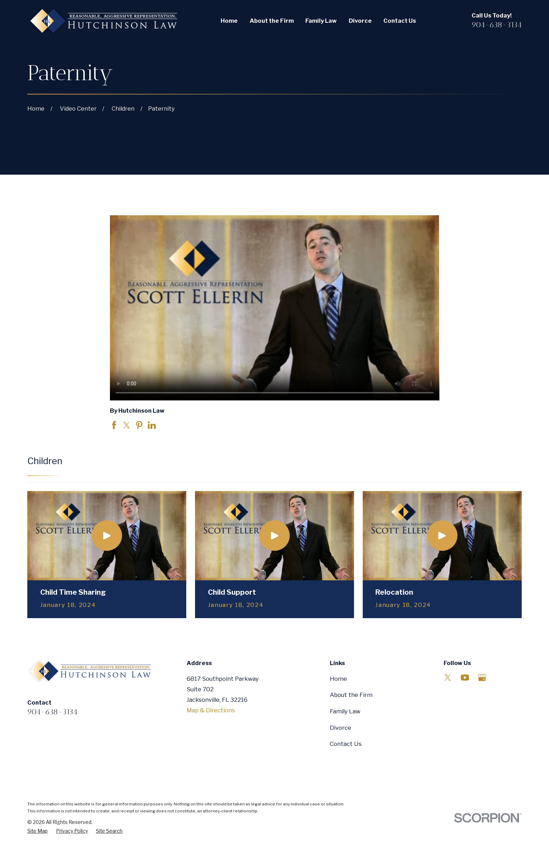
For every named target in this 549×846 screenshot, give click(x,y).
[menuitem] (37, 831)
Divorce (340, 727)
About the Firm (351, 694)
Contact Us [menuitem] (399, 20)
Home (338, 678)
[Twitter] (448, 677)
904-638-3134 (497, 24)
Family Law (345, 711)
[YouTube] (465, 677)
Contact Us (346, 743)
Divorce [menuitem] (360, 20)
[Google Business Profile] (482, 677)
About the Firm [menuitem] (272, 20)
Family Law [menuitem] (321, 20)
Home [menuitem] (229, 20)
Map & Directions (211, 710)
